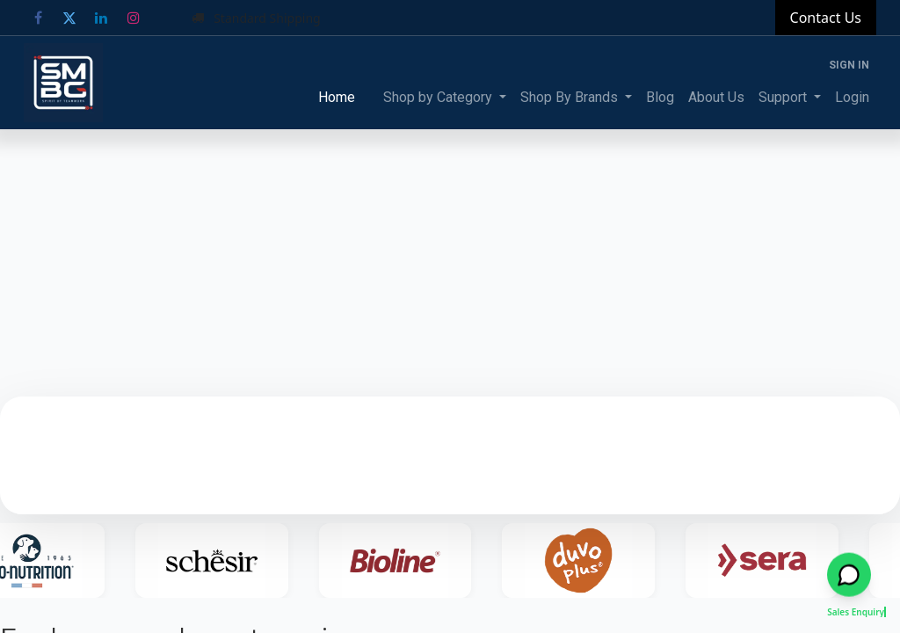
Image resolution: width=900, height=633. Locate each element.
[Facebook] (38, 18)
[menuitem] (336, 97)
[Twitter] (69, 18)
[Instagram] (134, 18)
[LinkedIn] (101, 18)
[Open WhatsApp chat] (849, 577)
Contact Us (825, 17)
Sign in (849, 65)
